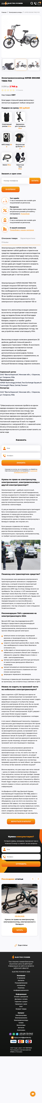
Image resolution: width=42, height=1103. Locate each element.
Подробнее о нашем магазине (22, 230)
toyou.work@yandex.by (21, 1037)
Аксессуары (21, 1030)
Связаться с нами (21, 1004)
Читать (19, 930)
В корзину (11, 189)
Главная (4, 12)
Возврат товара (21, 1009)
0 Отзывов (19, 90)
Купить (35, 180)
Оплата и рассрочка (21, 996)
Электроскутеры (21, 1015)
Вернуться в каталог (21, 821)
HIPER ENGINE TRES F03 (32, 12)
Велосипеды (21, 1025)
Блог (21, 1006)
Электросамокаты (21, 1017)
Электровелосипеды (15, 12)
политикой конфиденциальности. (25, 471)
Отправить (21, 864)
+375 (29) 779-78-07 (26, 1033)
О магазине (21, 978)
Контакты (21, 980)
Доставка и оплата (21, 999)
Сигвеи (21, 1022)
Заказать (21, 463)
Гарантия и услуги (21, 1001)
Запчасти (21, 1027)
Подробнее (25, 214)
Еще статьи (21, 945)
